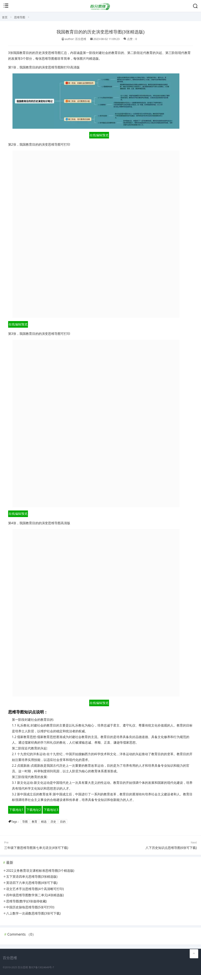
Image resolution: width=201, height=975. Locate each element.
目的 (63, 821)
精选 (44, 821)
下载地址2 (33, 809)
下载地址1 (16, 809)
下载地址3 (51, 809)
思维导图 (19, 17)
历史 (53, 821)
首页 (5, 17)
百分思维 (23, 967)
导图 (25, 821)
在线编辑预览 (99, 135)
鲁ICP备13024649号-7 (41, 967)
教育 (34, 821)
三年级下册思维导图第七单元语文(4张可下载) (36, 847)
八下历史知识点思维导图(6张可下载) (171, 847)
